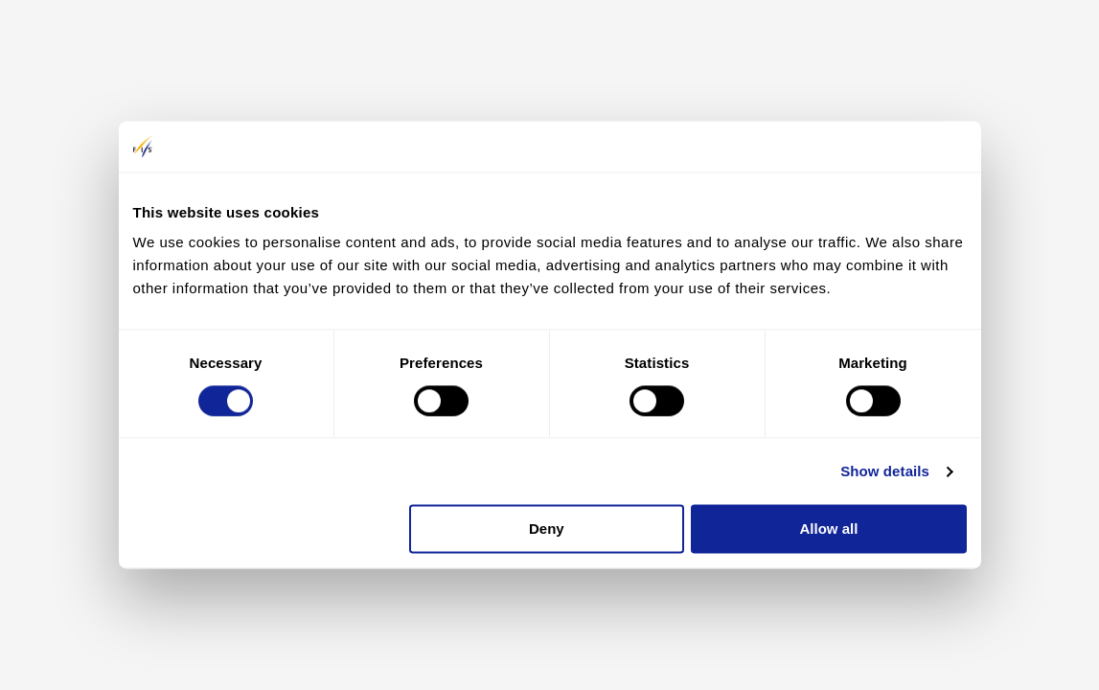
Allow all (829, 529)
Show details (884, 471)
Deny (546, 529)
